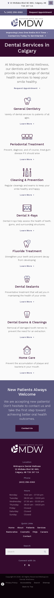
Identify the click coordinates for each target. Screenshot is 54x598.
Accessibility (25, 583)
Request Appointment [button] (40, 12)
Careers (44, 532)
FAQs (35, 532)
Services (41, 527)
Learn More (26, 124)
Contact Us (27, 428)
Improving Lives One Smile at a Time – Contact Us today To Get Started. (27, 34)
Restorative (11, 532)
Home (11, 527)
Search (37, 583)
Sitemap (46, 583)
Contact (27, 536)
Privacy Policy (11, 583)
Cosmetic (25, 532)
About (20, 527)
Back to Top (27, 587)
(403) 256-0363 (27, 482)
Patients (30, 527)
